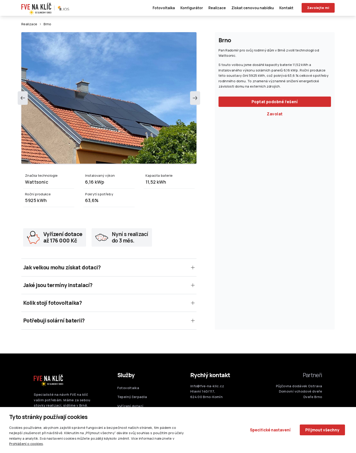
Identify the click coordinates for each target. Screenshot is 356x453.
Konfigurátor (191, 7)
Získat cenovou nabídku (252, 7)
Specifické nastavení (270, 430)
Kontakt (286, 7)
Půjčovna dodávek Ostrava (299, 388)
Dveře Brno (312, 398)
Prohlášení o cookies (26, 444)
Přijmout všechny (322, 430)
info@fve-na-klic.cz (207, 388)
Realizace (217, 7)
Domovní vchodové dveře (300, 393)
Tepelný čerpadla (132, 399)
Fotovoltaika (164, 7)
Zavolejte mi (318, 8)
